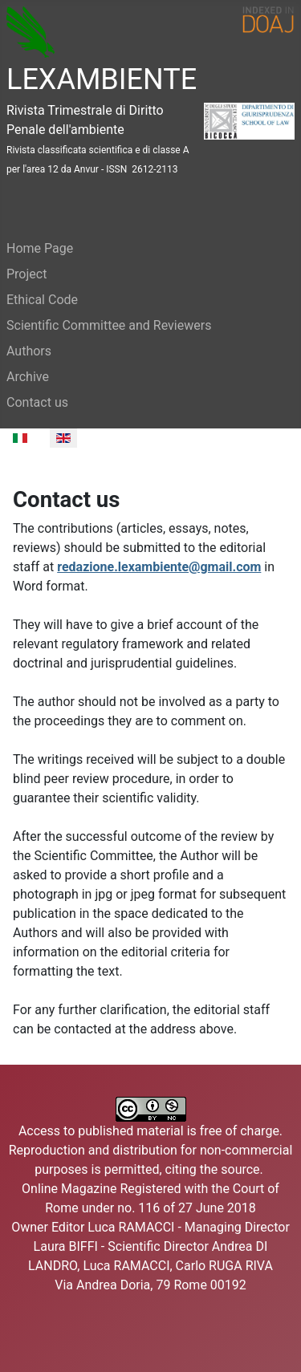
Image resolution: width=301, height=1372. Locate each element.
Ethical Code (42, 299)
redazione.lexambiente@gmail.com (159, 566)
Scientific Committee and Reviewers (108, 325)
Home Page (39, 248)
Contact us (37, 402)
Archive (27, 376)
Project (26, 274)
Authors (28, 351)
